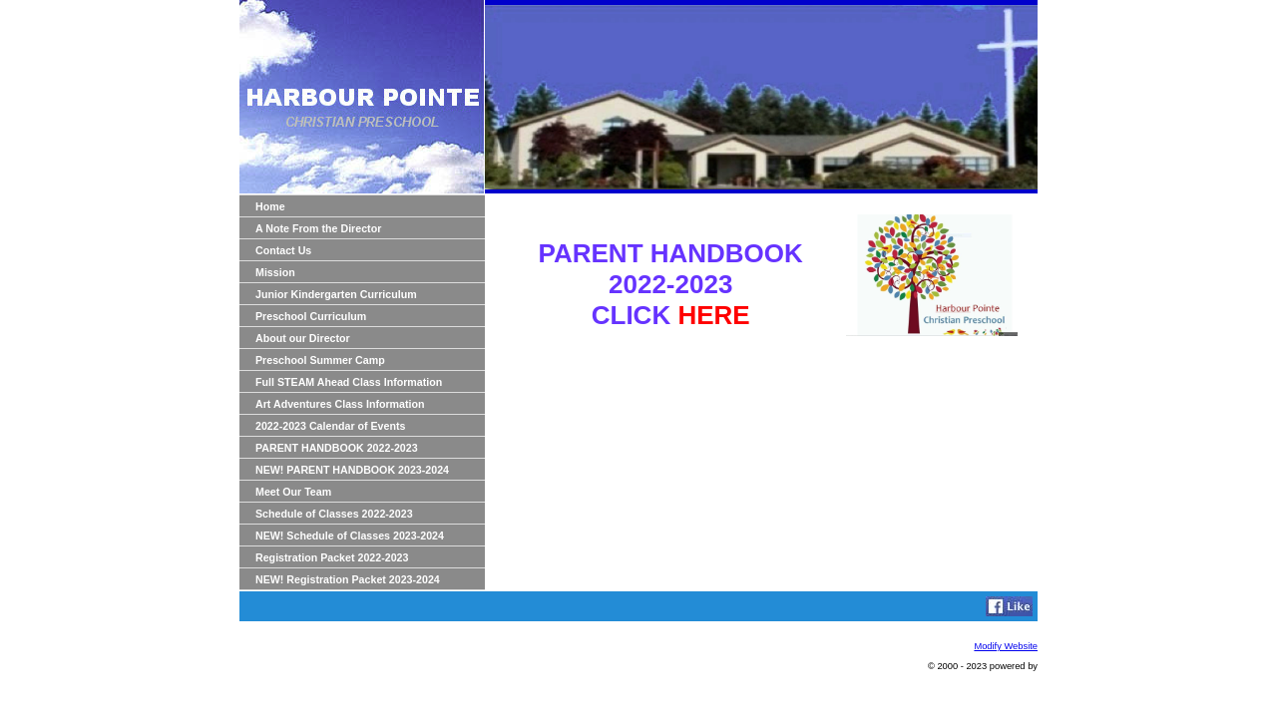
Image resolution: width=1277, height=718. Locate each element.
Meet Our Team (293, 492)
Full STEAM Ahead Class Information (348, 382)
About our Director (302, 338)
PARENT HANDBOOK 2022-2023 (336, 448)
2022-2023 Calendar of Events (330, 426)
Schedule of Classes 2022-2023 (334, 514)
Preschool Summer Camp (320, 360)
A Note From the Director (318, 228)
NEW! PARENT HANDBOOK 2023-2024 (352, 470)
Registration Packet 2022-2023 (331, 557)
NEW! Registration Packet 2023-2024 (347, 579)
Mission (275, 272)
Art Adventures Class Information (340, 404)
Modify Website (1006, 646)
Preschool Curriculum (310, 316)
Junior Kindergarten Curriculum (336, 294)
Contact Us (283, 250)
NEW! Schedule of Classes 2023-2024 (349, 535)
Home (270, 206)
